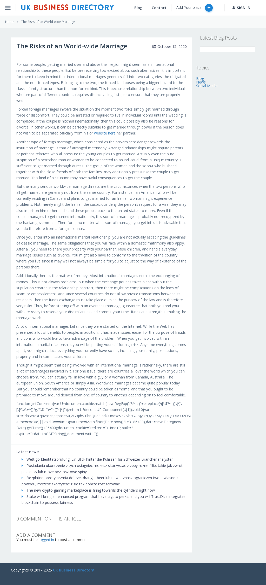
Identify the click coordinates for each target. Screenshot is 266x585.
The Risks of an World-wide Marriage (48, 22)
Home (9, 22)
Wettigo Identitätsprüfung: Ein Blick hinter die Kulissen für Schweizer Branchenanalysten (98, 459)
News (201, 82)
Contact (159, 7)
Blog (138, 7)
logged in (46, 539)
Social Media (206, 85)
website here (105, 133)
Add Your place (194, 8)
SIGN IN (241, 7)
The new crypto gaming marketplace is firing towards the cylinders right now (88, 490)
